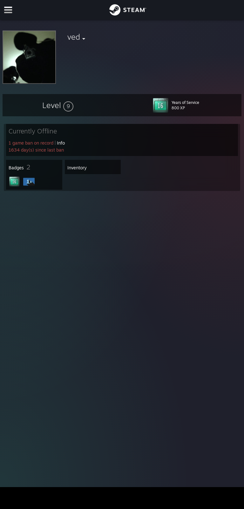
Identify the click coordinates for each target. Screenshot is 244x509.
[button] (57, 105)
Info (61, 143)
